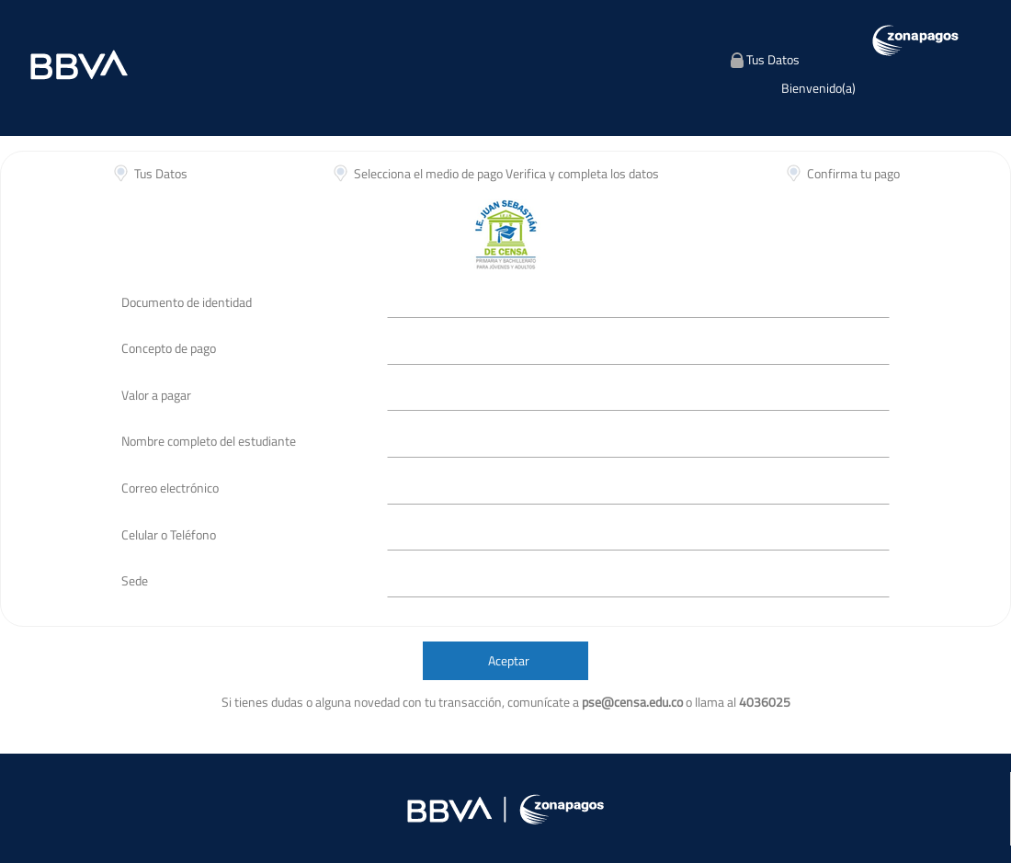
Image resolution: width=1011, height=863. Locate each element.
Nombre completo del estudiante (208, 440)
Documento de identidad (186, 302)
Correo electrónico (170, 487)
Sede (134, 580)
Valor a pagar (156, 394)
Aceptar (508, 660)
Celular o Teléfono (168, 534)
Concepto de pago (168, 348)
